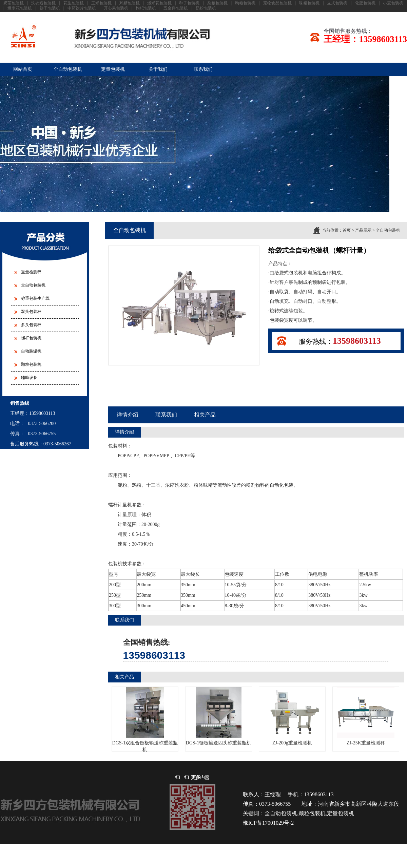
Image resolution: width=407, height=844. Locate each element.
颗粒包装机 (31, 364)
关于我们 (158, 69)
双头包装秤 (31, 311)
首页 (347, 230)
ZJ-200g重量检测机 (292, 716)
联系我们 (203, 69)
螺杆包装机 (31, 338)
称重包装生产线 (35, 298)
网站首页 (22, 69)
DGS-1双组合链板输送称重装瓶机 (145, 719)
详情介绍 (127, 415)
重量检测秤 (31, 272)
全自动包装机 (68, 69)
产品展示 (363, 230)
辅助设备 (29, 377)
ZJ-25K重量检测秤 (365, 716)
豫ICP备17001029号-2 (268, 823)
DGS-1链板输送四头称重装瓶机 (219, 716)
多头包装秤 (31, 324)
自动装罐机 (31, 351)
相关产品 (205, 415)
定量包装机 (113, 69)
